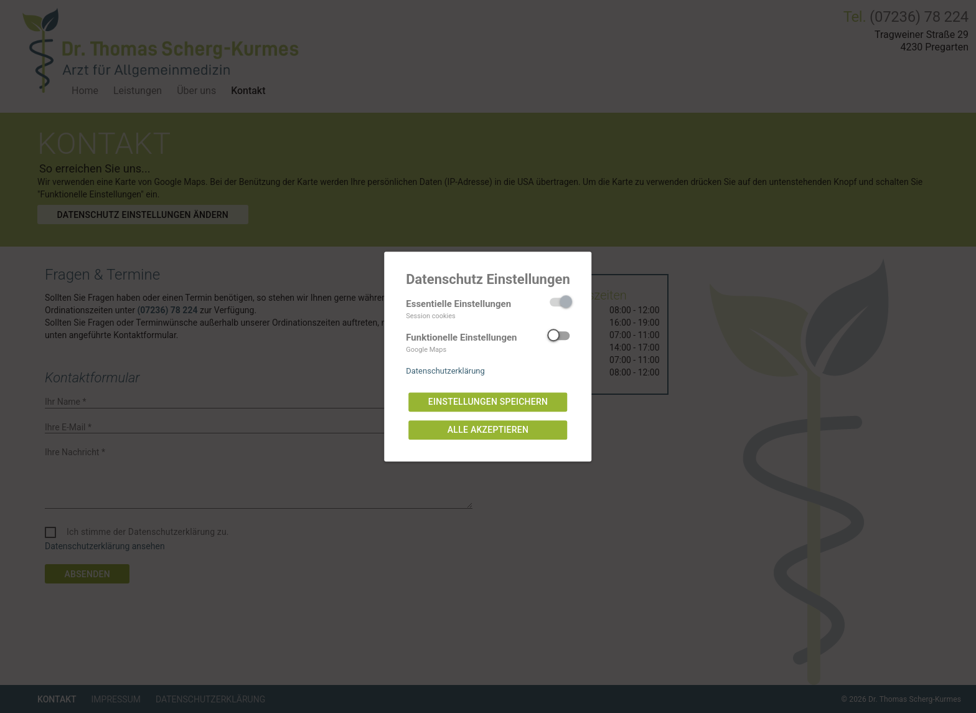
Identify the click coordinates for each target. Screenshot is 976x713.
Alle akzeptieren (488, 430)
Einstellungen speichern (488, 402)
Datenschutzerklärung (445, 370)
